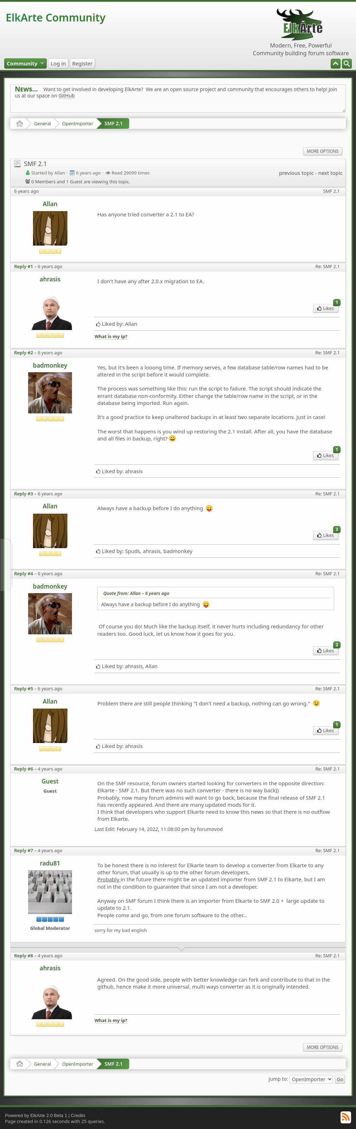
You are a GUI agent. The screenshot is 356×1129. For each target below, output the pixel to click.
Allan (50, 204)
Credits (78, 1115)
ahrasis (50, 279)
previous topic (296, 172)
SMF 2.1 (114, 123)
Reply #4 (23, 573)
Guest (49, 781)
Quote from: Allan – (136, 593)
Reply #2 (23, 352)
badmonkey (50, 365)
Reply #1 (23, 266)
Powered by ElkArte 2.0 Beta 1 (36, 1115)
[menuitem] (347, 64)
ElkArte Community (55, 17)
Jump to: (278, 1078)
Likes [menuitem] (327, 307)
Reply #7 (23, 850)
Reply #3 (23, 493)
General (42, 123)
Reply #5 (23, 688)
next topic (330, 172)
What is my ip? (110, 337)
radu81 (50, 863)
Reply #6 (23, 769)
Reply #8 (23, 955)
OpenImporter (77, 123)
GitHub (66, 95)
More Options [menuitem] (322, 151)
